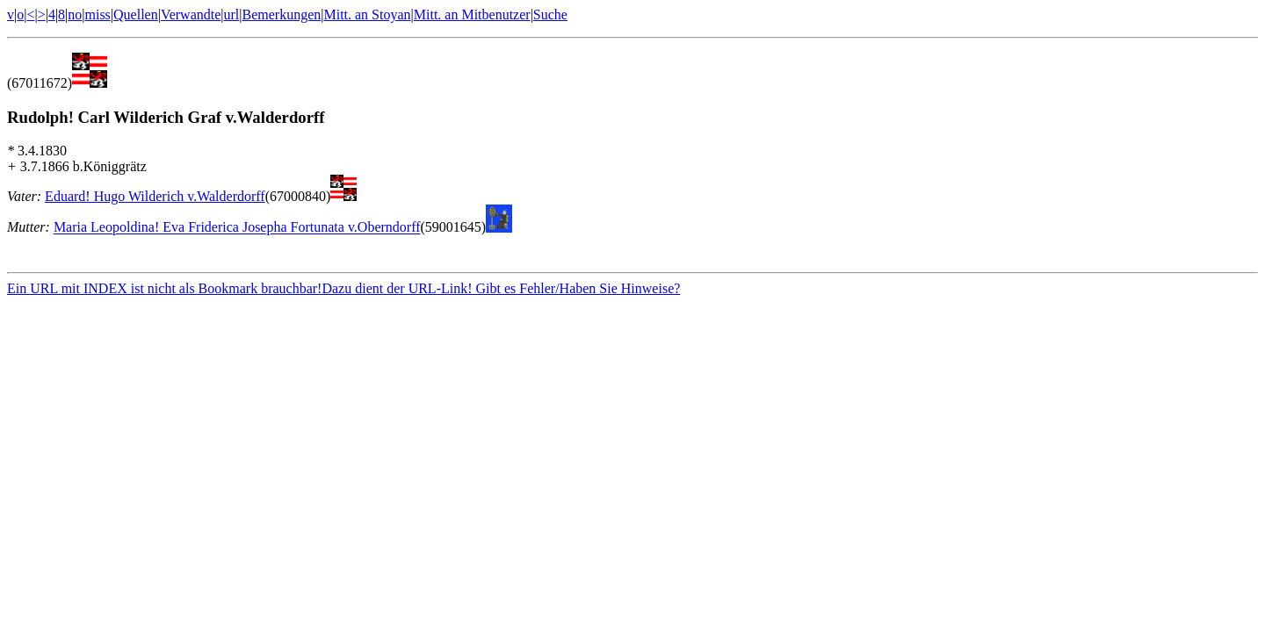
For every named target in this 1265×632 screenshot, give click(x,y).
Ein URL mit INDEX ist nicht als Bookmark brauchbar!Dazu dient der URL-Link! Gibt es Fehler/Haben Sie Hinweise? (343, 291)
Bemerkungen (282, 14)
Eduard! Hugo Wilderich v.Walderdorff (155, 196)
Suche (550, 14)
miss (97, 14)
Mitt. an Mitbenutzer (472, 14)
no (75, 14)
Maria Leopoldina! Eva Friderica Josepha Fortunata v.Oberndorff (237, 227)
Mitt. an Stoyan (366, 14)
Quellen (135, 14)
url (232, 14)
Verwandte (190, 14)
